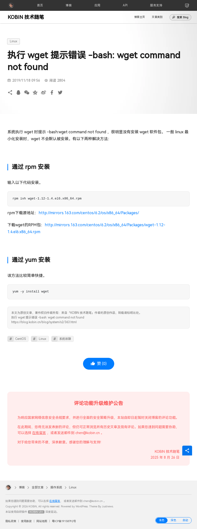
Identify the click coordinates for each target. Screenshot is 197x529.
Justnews (107, 506)
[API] (125, 5)
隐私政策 (10, 521)
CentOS (20, 339)
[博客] (69, 5)
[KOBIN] (11, 5)
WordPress (82, 506)
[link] (187, 5)
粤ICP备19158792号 (64, 521)
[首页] (40, 5)
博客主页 (139, 17)
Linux (13, 41)
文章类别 (157, 17)
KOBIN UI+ (36, 512)
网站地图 (41, 521)
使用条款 (26, 521)
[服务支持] (156, 5)
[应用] (97, 5)
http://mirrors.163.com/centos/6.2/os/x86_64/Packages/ (89, 213)
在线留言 (39, 433)
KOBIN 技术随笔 (26, 17)
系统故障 (65, 339)
